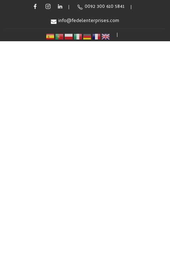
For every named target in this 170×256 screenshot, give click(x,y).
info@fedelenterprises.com (85, 21)
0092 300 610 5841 (100, 7)
